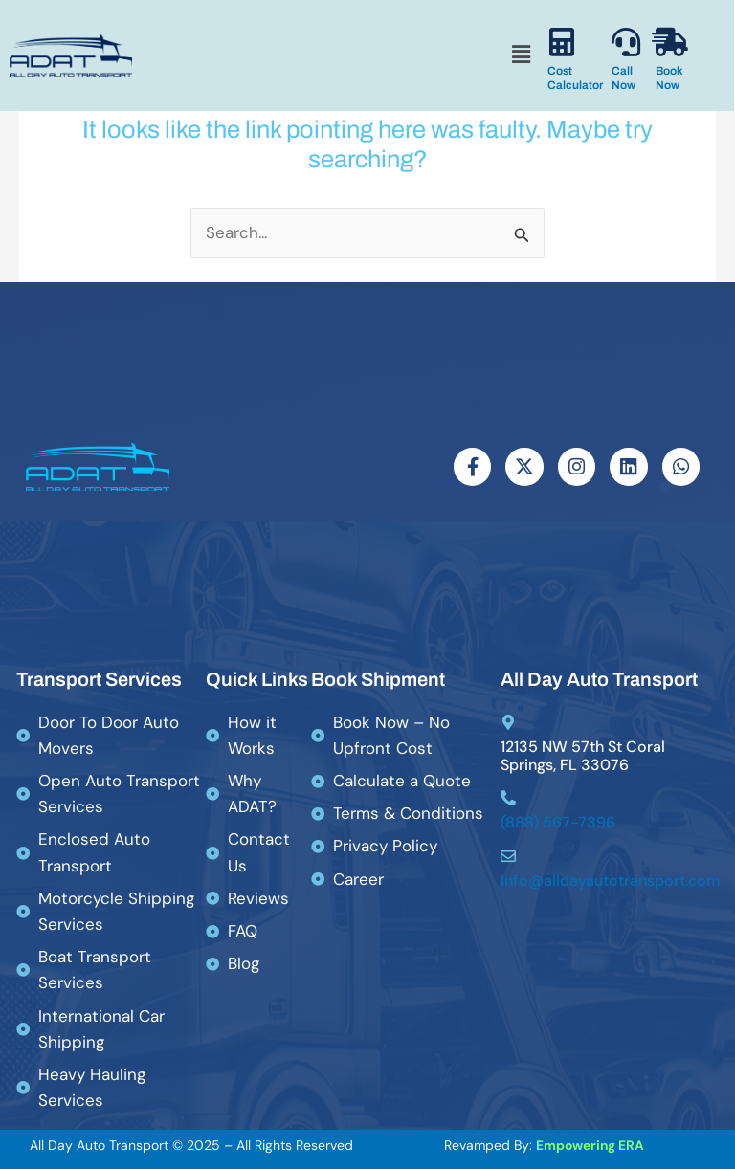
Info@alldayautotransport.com (611, 881)
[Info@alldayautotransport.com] (508, 856)
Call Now (623, 77)
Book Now (669, 77)
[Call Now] (626, 42)
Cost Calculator (575, 77)
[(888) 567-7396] (508, 798)
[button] (520, 55)
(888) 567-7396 (558, 823)
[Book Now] (670, 42)
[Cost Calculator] (561, 42)
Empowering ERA (590, 1146)
